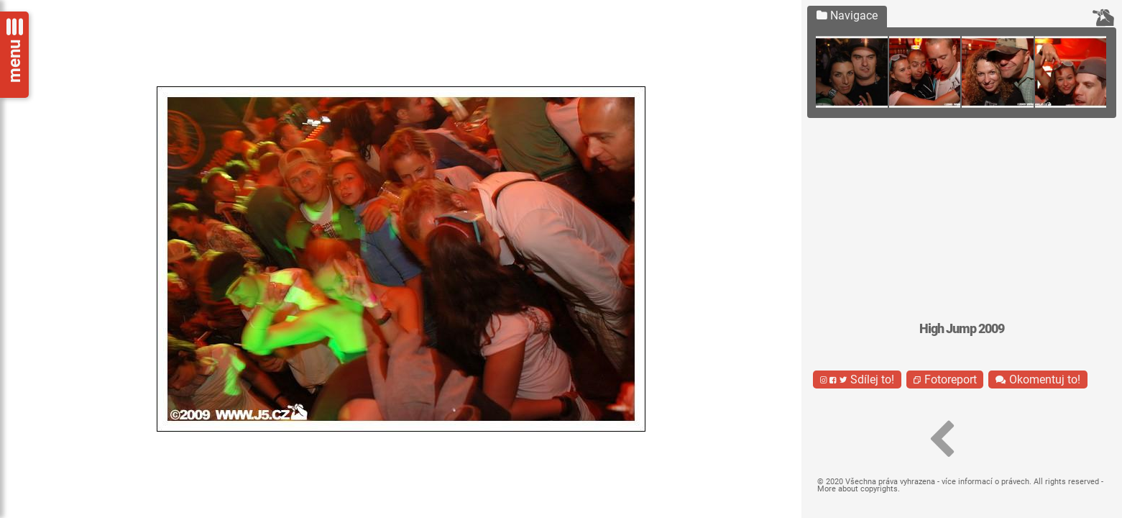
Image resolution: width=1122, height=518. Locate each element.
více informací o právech (985, 481)
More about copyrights (857, 489)
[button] (941, 439)
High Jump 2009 (961, 329)
